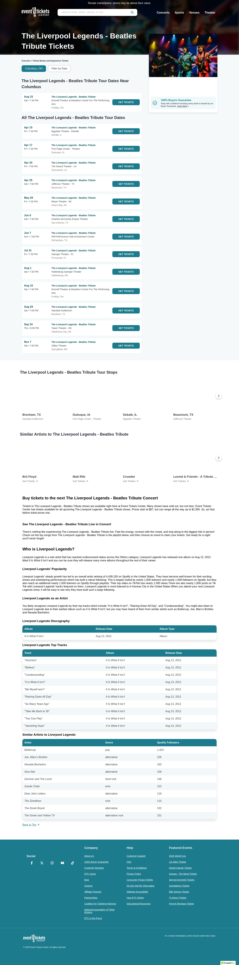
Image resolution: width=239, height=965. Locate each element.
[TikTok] (72, 863)
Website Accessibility (137, 891)
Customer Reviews (94, 868)
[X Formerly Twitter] (42, 863)
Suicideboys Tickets (179, 885)
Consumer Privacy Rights (140, 880)
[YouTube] (62, 863)
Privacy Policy (134, 874)
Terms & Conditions (137, 868)
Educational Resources (139, 903)
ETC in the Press (93, 918)
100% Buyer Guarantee (96, 862)
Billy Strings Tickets (179, 891)
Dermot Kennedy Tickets (181, 880)
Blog (86, 880)
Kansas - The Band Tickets (183, 874)
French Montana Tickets (181, 903)
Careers (88, 885)
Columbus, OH (33, 68)
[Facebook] (32, 863)
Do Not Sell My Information (140, 885)
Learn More (183, 106)
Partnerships (90, 897)
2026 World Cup (177, 856)
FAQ (129, 862)
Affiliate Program (92, 891)
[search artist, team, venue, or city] (97, 12)
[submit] (132, 12)
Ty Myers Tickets (177, 897)
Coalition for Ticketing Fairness (100, 903)
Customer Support (136, 856)
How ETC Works (135, 897)
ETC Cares (90, 874)
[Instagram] (52, 863)
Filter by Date (59, 68)
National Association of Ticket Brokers (99, 911)
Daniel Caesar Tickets (180, 868)
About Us (89, 856)
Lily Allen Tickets (177, 862)
